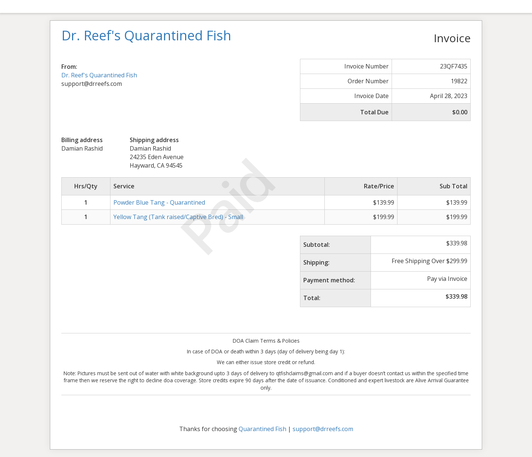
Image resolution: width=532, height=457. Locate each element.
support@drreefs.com (323, 429)
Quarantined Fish (262, 429)
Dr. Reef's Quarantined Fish (99, 75)
